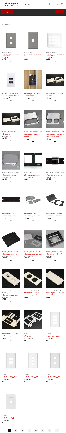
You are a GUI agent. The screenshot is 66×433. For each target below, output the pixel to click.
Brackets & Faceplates (7, 52)
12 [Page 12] (49, 430)
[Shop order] (8, 24)
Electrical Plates (15, 172)
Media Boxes (37, 92)
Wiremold (30, 97)
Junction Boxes (59, 92)
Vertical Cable (5, 57)
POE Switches (15, 92)
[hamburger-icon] (33, 12)
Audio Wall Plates (49, 172)
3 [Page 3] (22, 430)
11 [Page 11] (42, 430)
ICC (25, 57)
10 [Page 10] (36, 430)
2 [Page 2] (15, 430)
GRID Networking (6, 97)
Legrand (26, 97)
